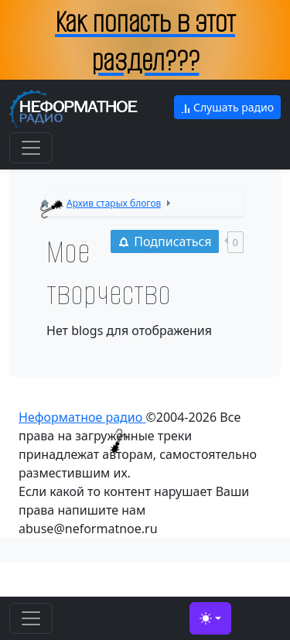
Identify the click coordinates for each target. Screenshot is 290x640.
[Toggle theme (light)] (210, 618)
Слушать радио (227, 107)
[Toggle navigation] (31, 147)
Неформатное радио (82, 417)
